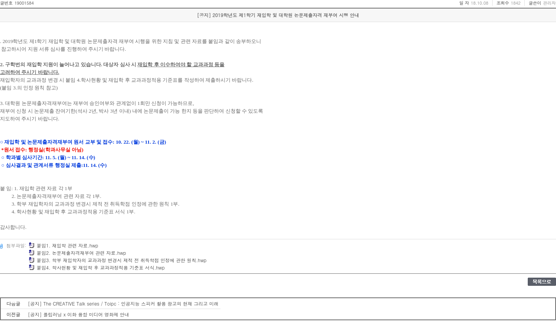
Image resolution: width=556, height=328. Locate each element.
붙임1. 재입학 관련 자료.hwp (63, 245)
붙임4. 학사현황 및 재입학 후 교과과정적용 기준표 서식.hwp (97, 267)
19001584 (24, 3)
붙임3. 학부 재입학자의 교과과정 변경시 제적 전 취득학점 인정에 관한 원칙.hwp (118, 260)
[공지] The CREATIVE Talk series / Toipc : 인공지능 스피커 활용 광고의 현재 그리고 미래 (123, 303)
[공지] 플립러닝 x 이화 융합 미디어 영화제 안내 (78, 314)
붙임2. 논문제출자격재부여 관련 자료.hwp (77, 252)
